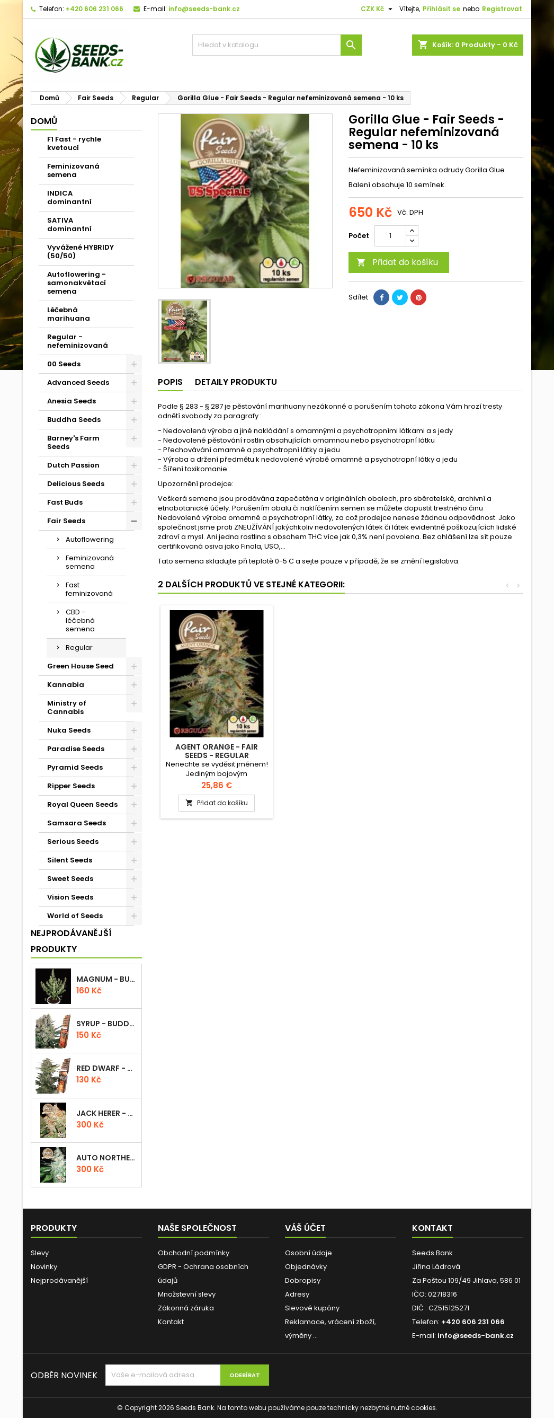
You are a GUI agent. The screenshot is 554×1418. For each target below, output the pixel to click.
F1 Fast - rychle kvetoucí (74, 143)
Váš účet (305, 1228)
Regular (79, 647)
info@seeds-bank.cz (204, 8)
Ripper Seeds (71, 786)
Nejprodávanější (59, 1280)
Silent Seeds (69, 860)
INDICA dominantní (69, 197)
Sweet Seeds (70, 879)
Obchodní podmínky (193, 1253)
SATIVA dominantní (69, 224)
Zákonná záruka (186, 1308)
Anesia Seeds (71, 401)
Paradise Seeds (75, 749)
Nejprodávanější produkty (71, 941)
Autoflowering (90, 539)
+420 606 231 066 (94, 8)
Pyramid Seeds (75, 767)
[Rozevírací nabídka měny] (378, 9)
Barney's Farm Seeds (73, 442)
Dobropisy (302, 1280)
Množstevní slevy (187, 1294)
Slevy (40, 1253)
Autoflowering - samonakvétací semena (76, 282)
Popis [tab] (170, 382)
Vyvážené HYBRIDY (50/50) (80, 251)
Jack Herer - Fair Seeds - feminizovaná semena (106, 1113)
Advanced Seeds (78, 382)
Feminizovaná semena (73, 170)
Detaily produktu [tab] (236, 382)
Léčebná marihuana (68, 314)
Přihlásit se (441, 8)
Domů (44, 121)
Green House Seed (80, 666)
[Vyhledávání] (277, 45)
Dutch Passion (73, 465)
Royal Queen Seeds (82, 804)
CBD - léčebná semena (80, 620)
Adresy (297, 1294)
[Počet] (390, 235)
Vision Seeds (70, 897)
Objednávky (306, 1267)
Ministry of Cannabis (66, 707)
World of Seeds (75, 916)
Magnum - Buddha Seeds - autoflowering (106, 979)
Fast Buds (65, 502)
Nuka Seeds (69, 730)
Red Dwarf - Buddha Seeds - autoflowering (106, 1068)
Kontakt (171, 1322)
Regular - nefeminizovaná (77, 341)
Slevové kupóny (312, 1308)
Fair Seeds (66, 521)
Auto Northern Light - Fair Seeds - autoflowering (106, 1157)
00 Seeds (64, 364)
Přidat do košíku (397, 262)
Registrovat (502, 8)
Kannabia (65, 685)
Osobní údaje (308, 1253)
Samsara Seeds (76, 823)
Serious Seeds (73, 841)
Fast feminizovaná (89, 589)
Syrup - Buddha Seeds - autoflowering (106, 1023)
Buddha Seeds (74, 420)
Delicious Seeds (75, 484)
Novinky (44, 1267)
